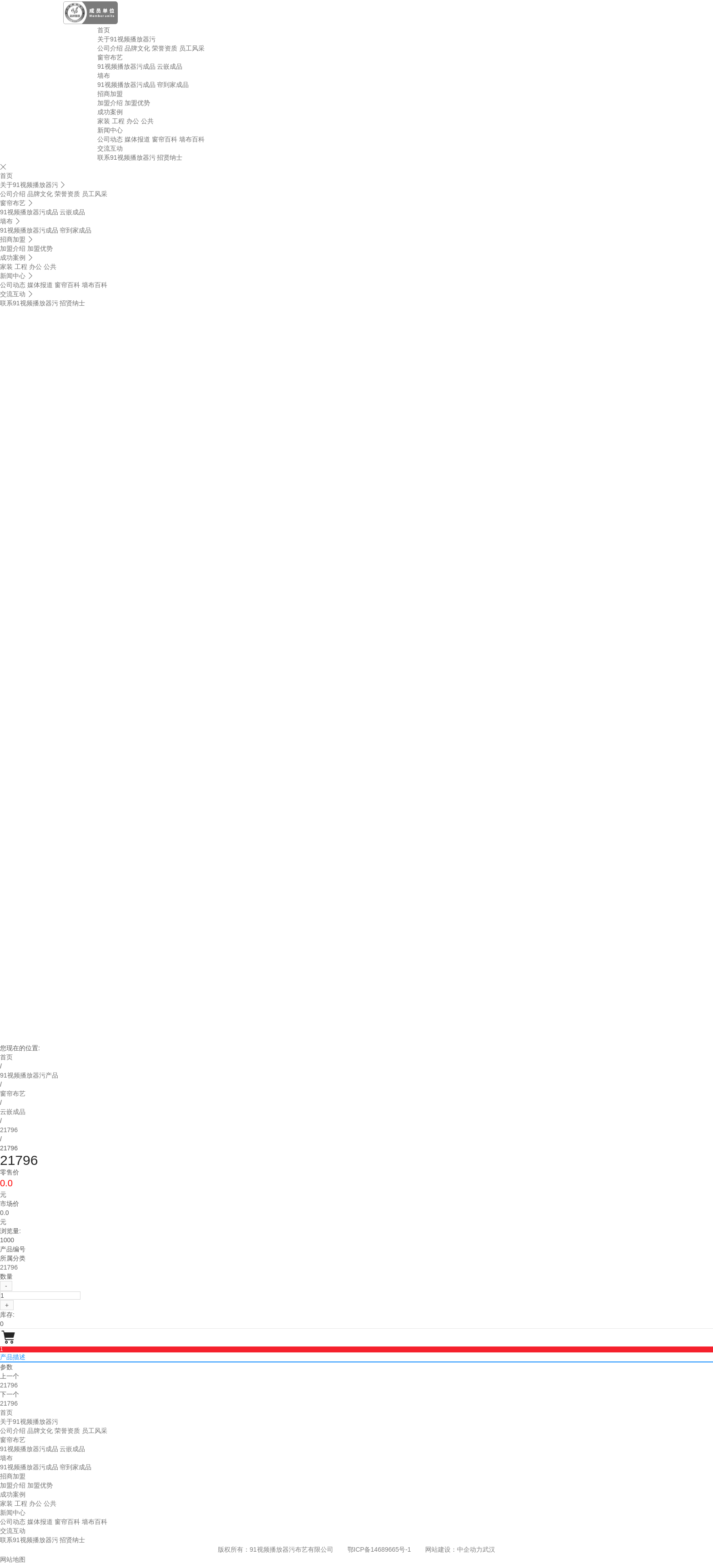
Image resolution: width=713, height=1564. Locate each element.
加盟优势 (137, 102)
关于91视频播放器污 (126, 39)
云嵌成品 (169, 66)
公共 (147, 121)
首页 (103, 30)
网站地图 (12, 1559)
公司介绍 (110, 48)
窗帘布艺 (110, 57)
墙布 (103, 75)
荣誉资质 (164, 48)
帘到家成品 (173, 84)
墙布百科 (192, 139)
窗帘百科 (164, 139)
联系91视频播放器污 (126, 157)
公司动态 (110, 139)
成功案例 (110, 112)
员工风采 (192, 48)
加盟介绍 (110, 102)
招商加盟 (110, 93)
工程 (118, 121)
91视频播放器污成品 (126, 66)
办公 (132, 121)
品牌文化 (137, 48)
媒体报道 (137, 139)
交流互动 (110, 148)
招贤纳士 (169, 157)
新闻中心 (110, 130)
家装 (103, 121)
